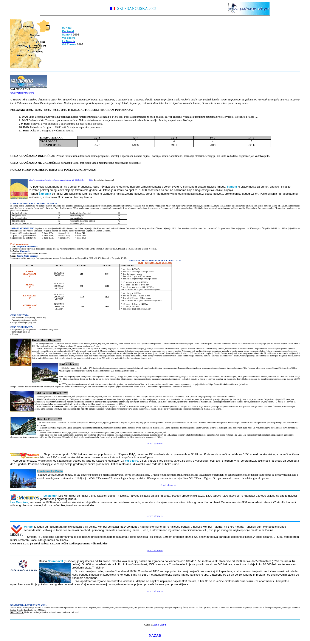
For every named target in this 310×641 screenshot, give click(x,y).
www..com (22, 92)
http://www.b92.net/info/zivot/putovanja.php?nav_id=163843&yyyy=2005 (61, 180)
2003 (156, 624)
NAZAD (155, 635)
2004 (163, 624)
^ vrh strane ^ (155, 443)
